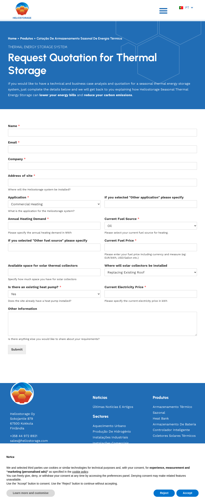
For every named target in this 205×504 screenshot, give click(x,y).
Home (12, 38)
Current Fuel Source (122, 219)
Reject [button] (164, 493)
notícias (100, 397)
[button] (163, 10)
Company (17, 159)
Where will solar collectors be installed (136, 265)
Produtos (26, 38)
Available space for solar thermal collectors (43, 265)
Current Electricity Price (125, 287)
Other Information (22, 309)
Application (18, 197)
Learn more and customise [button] (30, 493)
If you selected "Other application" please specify (144, 197)
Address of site (21, 176)
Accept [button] (187, 493)
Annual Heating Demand (28, 219)
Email (14, 142)
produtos (161, 397)
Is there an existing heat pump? (34, 287)
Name (14, 126)
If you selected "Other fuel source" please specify (47, 240)
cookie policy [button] (80, 471)
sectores (101, 416)
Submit (17, 349)
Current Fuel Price (121, 240)
